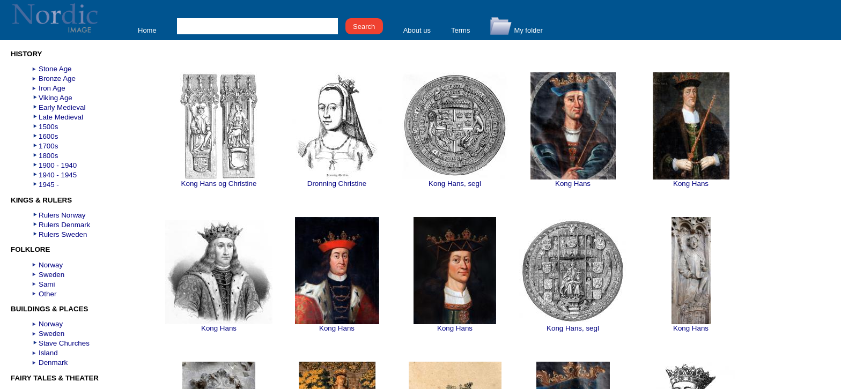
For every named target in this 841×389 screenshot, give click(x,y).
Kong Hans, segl (455, 180)
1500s (48, 127)
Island (48, 353)
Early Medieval (62, 107)
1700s (48, 146)
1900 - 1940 (58, 165)
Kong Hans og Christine (219, 180)
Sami (47, 284)
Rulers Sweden (63, 234)
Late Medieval (61, 117)
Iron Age (52, 88)
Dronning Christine (337, 180)
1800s (48, 156)
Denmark (53, 362)
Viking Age (55, 98)
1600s (48, 136)
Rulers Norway (62, 215)
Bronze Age (57, 78)
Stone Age (55, 69)
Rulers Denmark (64, 225)
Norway (51, 265)
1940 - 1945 (58, 175)
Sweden (51, 275)
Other (47, 294)
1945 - (49, 185)
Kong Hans (573, 180)
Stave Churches (64, 343)
